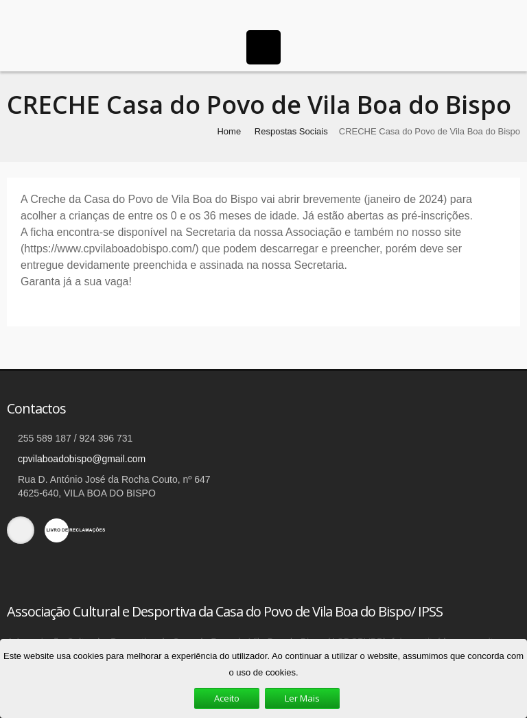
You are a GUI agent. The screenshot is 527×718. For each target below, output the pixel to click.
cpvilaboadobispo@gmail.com (81, 458)
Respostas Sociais (291, 131)
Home (229, 131)
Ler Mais (302, 698)
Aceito (226, 698)
